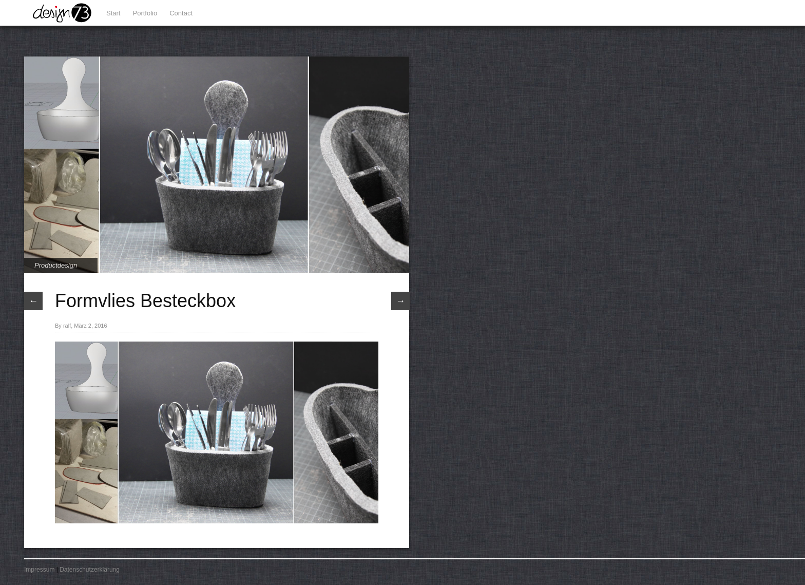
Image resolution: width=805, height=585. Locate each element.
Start (113, 13)
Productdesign (55, 265)
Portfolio (145, 13)
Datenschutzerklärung (90, 569)
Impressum (39, 569)
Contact (181, 13)
